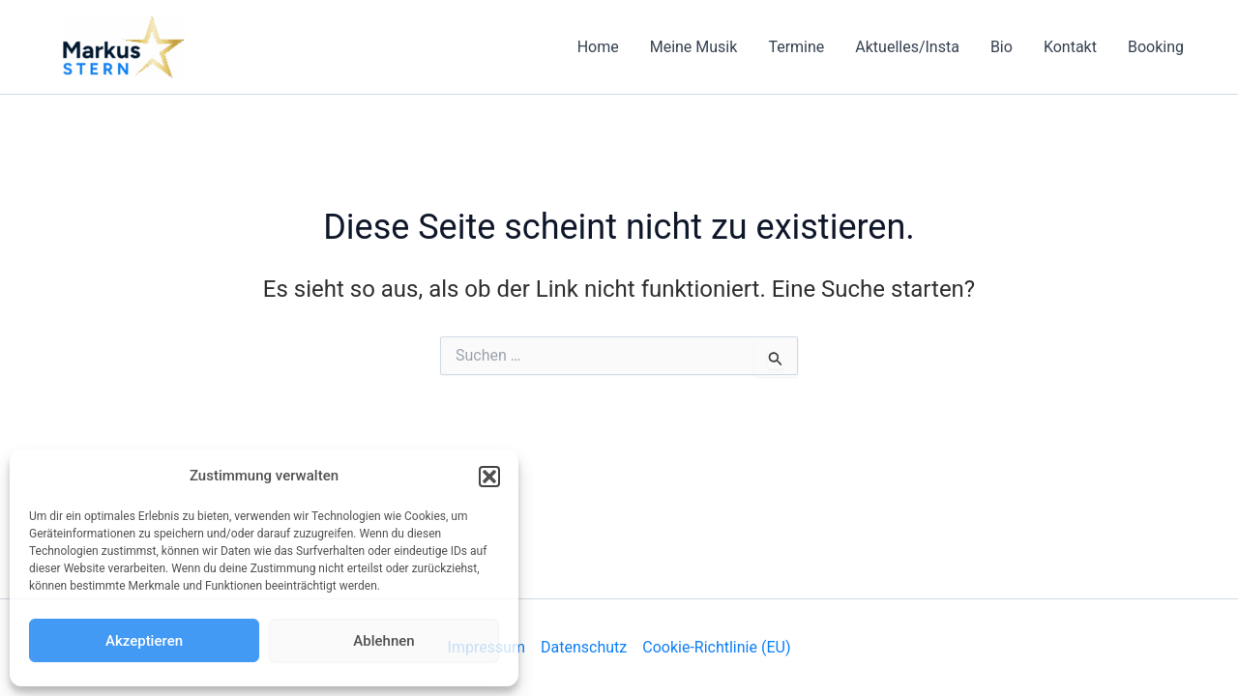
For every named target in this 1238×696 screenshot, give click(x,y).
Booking (1156, 47)
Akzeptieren (144, 641)
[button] (489, 476)
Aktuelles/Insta (907, 47)
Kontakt (1070, 47)
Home (598, 47)
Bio (1001, 47)
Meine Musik (694, 47)
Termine (796, 47)
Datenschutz (584, 647)
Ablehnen (383, 641)
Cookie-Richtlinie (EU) (716, 647)
